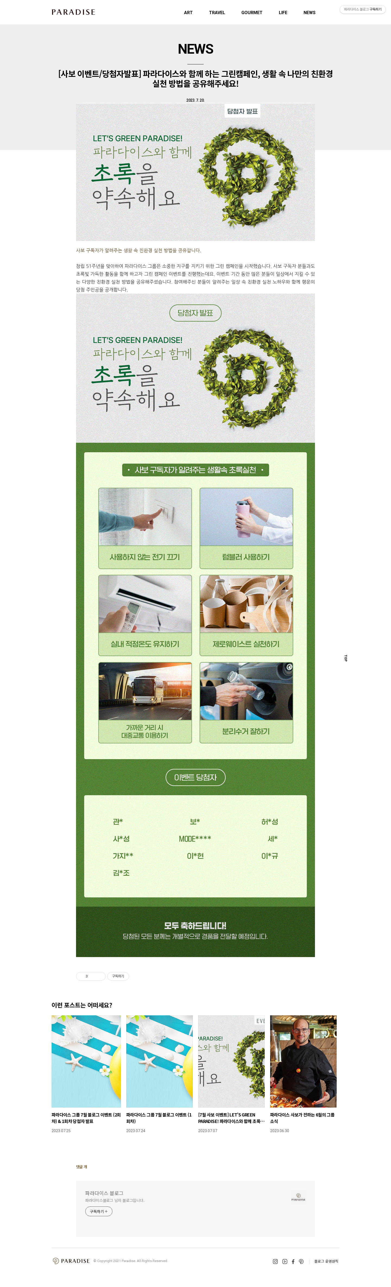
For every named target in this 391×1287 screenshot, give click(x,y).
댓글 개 (81, 1166)
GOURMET (252, 12)
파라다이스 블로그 (104, 1193)
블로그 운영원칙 (326, 1261)
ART (188, 12)
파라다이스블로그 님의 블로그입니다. (114, 1200)
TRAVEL (217, 12)
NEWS (310, 12)
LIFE (283, 12)
